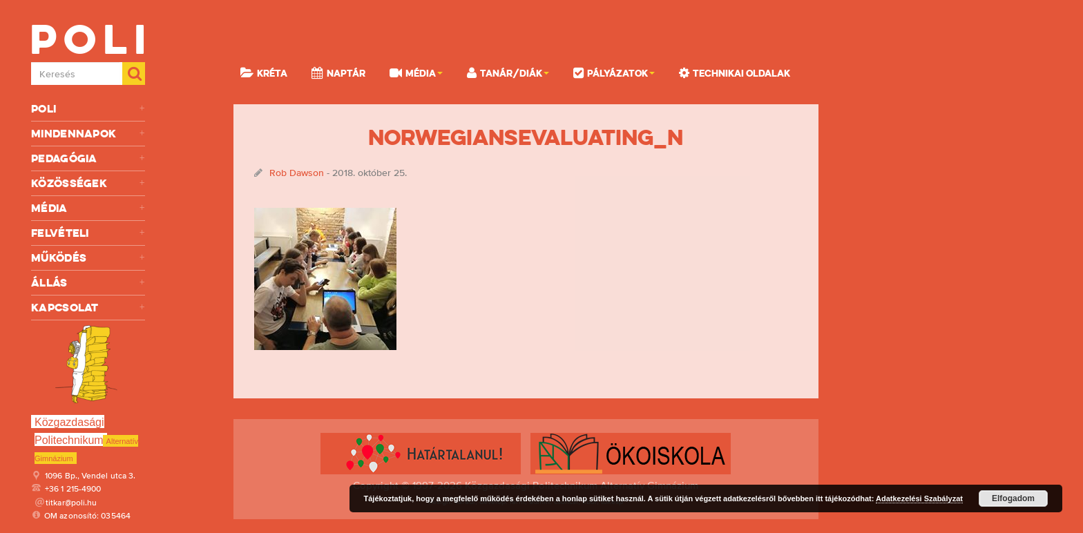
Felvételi (88, 233)
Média (88, 208)
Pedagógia (88, 158)
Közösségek (88, 183)
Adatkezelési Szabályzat (919, 498)
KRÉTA (263, 72)
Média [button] (416, 72)
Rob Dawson (296, 172)
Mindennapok (88, 133)
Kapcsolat (88, 307)
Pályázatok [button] (614, 72)
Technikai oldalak (734, 72)
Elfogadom (1013, 498)
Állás (88, 282)
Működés (88, 258)
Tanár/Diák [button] (508, 72)
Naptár (338, 72)
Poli (88, 108)
